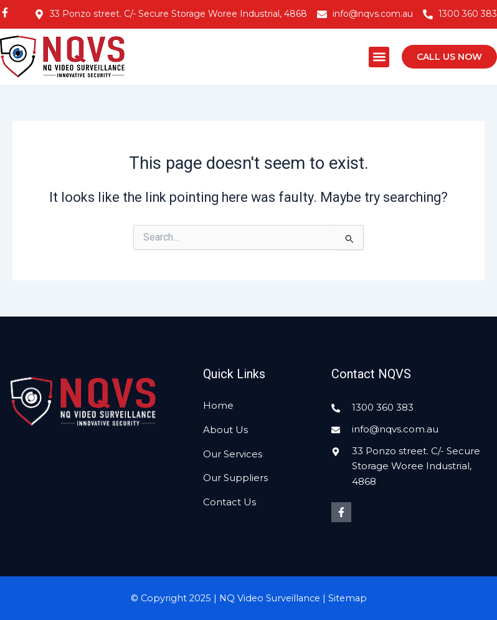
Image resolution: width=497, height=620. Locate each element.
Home (218, 405)
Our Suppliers (235, 478)
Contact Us (229, 502)
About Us (225, 430)
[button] (379, 57)
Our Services (232, 454)
